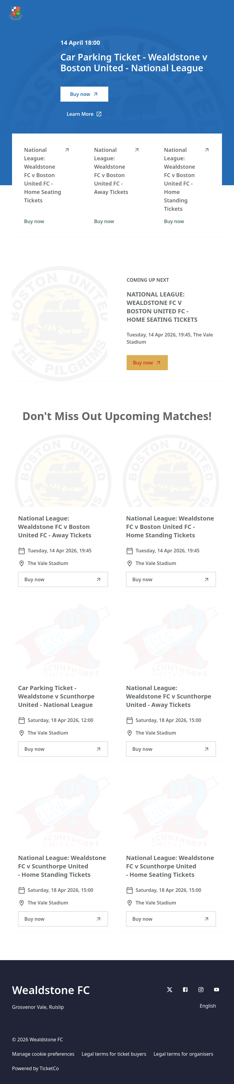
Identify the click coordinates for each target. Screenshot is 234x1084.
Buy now (84, 94)
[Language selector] (209, 1006)
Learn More (88, 116)
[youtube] (216, 989)
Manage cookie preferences (43, 1054)
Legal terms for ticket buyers (114, 1054)
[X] (169, 989)
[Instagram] (201, 989)
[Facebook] (185, 989)
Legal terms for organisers (183, 1054)
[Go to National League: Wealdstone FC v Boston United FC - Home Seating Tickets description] (59, 323)
